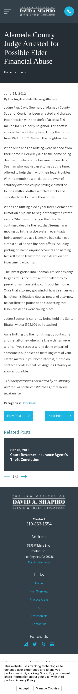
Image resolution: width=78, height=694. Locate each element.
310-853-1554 (39, 524)
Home (39, 583)
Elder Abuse (29, 403)
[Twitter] (34, 644)
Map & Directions (39, 562)
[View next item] (24, 476)
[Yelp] (43, 644)
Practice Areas (39, 599)
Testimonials (39, 616)
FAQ (39, 608)
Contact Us (39, 624)
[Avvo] (26, 644)
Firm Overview (39, 591)
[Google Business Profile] (52, 644)
